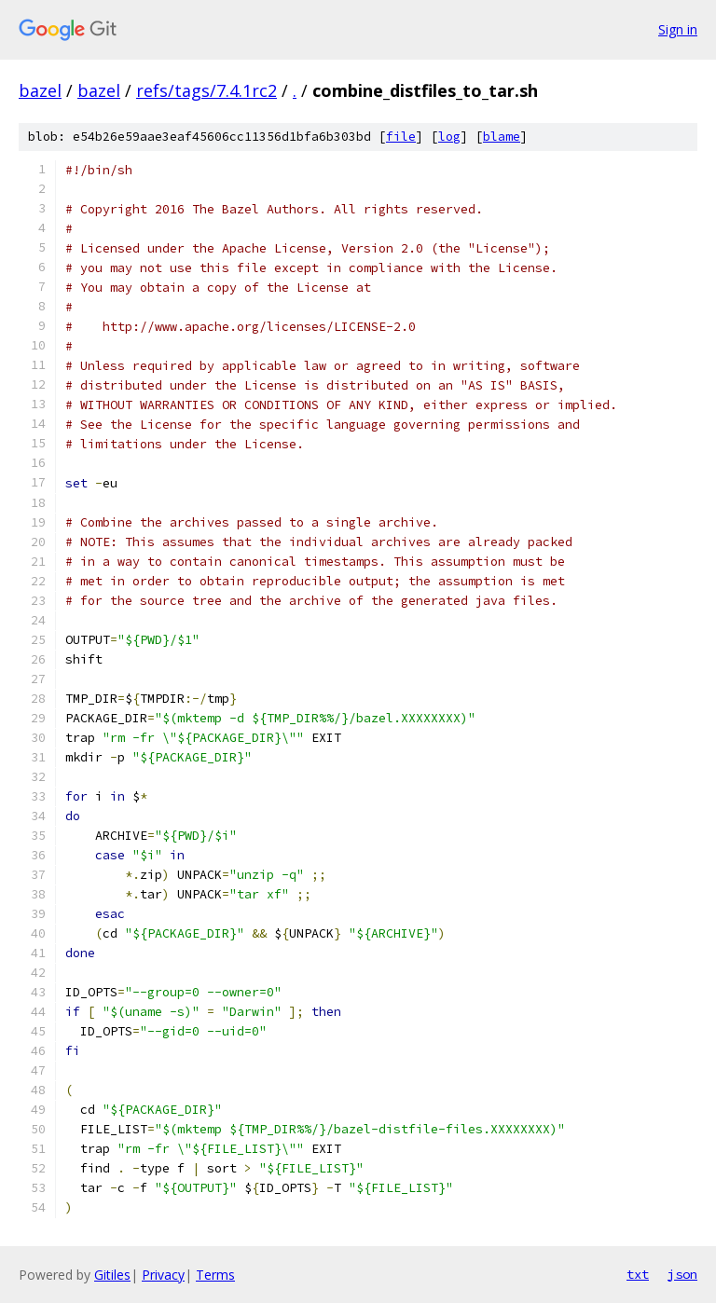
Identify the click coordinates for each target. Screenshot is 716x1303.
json (682, 1274)
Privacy (163, 1274)
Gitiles (112, 1274)
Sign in (677, 29)
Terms (215, 1274)
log (449, 136)
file (401, 136)
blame (501, 136)
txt (637, 1274)
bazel (40, 90)
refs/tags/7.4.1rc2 (206, 90)
